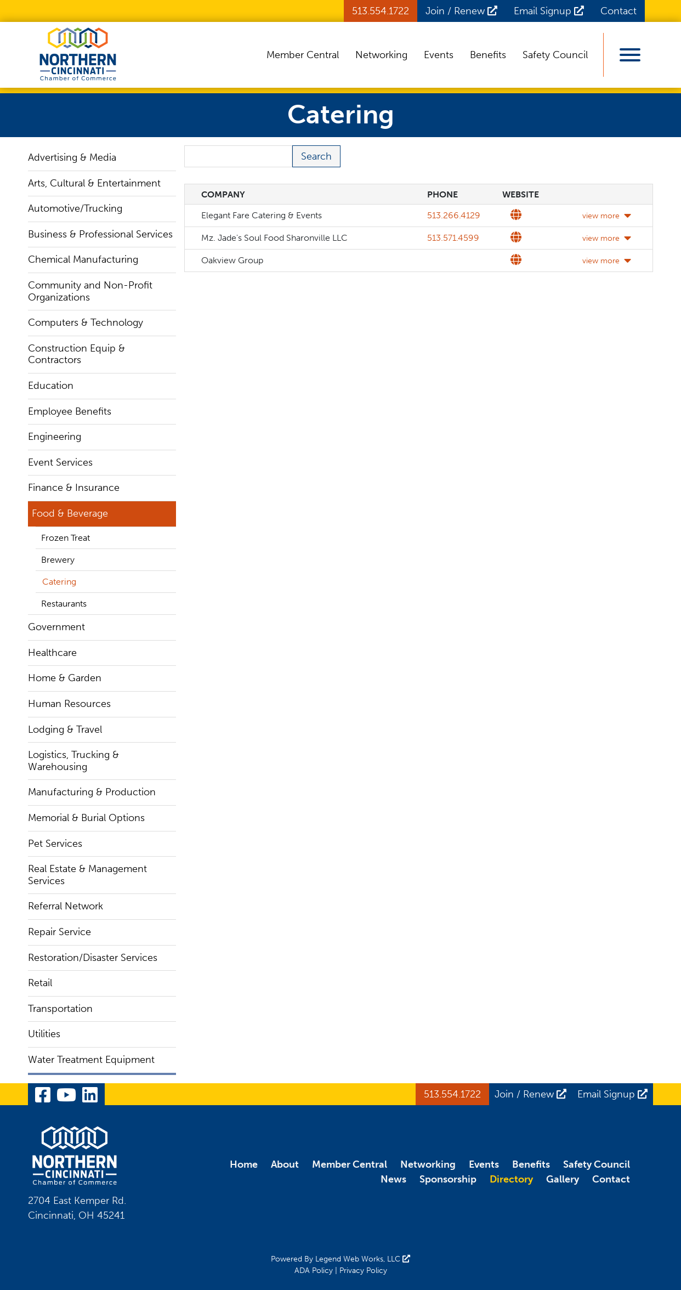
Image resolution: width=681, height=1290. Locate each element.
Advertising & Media (72, 157)
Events (438, 55)
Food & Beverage (70, 513)
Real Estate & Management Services (87, 875)
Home (244, 1164)
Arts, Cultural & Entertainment (94, 183)
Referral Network (65, 906)
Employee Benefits (69, 411)
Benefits (488, 55)
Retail (40, 983)
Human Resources (69, 704)
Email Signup (549, 11)
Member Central (302, 55)
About (285, 1164)
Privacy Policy (363, 1270)
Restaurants (64, 603)
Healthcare (52, 653)
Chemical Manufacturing (83, 259)
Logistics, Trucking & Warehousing (73, 761)
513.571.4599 (453, 238)
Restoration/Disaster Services (92, 958)
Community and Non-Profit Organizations (90, 291)
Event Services (60, 462)
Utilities (44, 1034)
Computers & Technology (85, 322)
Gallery (562, 1179)
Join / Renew (461, 11)
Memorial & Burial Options (86, 818)
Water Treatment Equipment (91, 1060)
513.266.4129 (453, 215)
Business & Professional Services (100, 234)
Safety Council (555, 55)
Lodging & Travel (65, 729)
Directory (511, 1179)
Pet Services (55, 844)
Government (56, 627)
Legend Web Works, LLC (362, 1259)
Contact (618, 11)
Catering (59, 581)
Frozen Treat (65, 538)
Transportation (60, 1009)
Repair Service (59, 932)
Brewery (58, 560)
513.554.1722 (380, 11)
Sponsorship (447, 1179)
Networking (381, 55)
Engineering (54, 437)
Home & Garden (64, 678)
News (393, 1179)
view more (606, 216)
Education (50, 386)
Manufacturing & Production (92, 792)
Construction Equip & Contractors (76, 354)
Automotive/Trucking (75, 208)
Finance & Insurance (74, 488)
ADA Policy (313, 1270)
